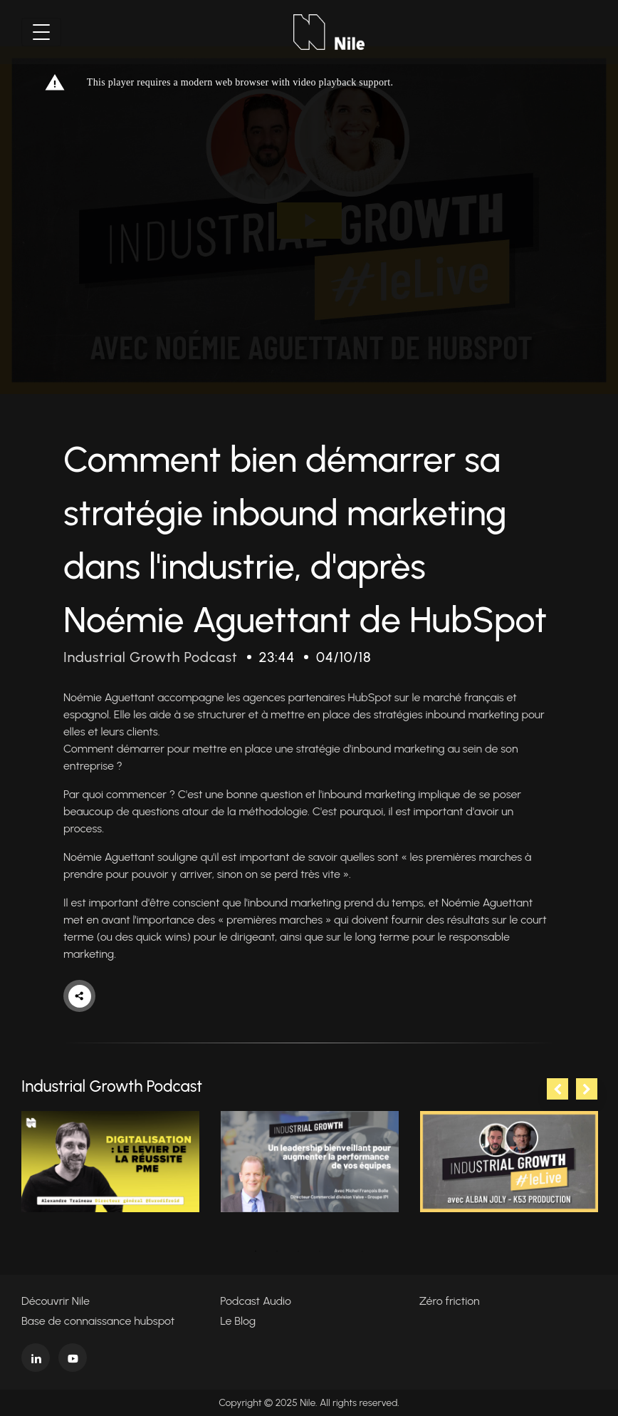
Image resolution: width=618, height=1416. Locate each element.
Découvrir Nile (55, 1301)
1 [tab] (255, 1251)
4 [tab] (320, 1251)
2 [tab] (277, 1251)
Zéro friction (449, 1301)
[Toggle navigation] (41, 32)
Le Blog (238, 1321)
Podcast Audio (255, 1301)
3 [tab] (298, 1251)
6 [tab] (362, 1251)
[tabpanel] (110, 1161)
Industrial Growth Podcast (150, 657)
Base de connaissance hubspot (97, 1321)
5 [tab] (341, 1251)
